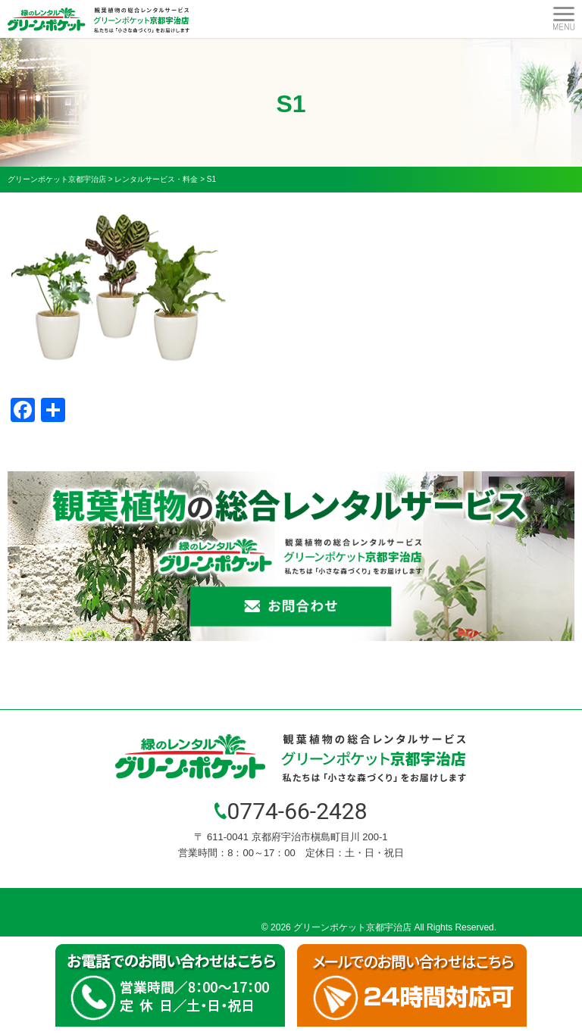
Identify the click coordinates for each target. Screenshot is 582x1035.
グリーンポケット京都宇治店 (352, 927)
